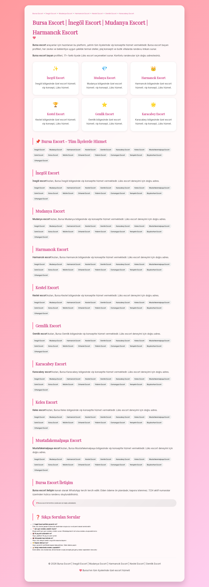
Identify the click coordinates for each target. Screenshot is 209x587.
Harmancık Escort (82, 13)
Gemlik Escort (111, 13)
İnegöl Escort (51, 13)
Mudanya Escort (65, 13)
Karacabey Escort (126, 13)
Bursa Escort (38, 13)
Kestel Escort (97, 13)
